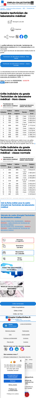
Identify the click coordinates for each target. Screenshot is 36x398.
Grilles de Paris (18, 314)
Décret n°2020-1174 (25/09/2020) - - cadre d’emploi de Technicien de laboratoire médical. (15, 223)
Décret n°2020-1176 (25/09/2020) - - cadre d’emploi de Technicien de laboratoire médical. (16, 228)
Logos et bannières (25, 324)
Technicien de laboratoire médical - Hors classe (16, 57)
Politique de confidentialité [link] (12, 389)
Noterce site (19, 259)
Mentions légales (10, 331)
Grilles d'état (18, 311)
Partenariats (25, 331)
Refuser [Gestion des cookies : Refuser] (12, 381)
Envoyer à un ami (15, 22)
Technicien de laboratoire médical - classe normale (16, 64)
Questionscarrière (19, 246)
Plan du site (10, 342)
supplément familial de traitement (19, 75)
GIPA (19, 77)
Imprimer (15, 29)
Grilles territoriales (18, 304)
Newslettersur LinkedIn (19, 252)
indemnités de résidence (8, 77)
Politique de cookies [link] (13, 394)
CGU (10, 334)
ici (34, 143)
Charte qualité (26, 334)
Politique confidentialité (10, 338)
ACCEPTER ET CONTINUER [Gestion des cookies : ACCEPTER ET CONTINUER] (12, 376)
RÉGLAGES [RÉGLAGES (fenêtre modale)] (13, 385)
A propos (25, 338)
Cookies (25, 342)
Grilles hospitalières (18, 307)
